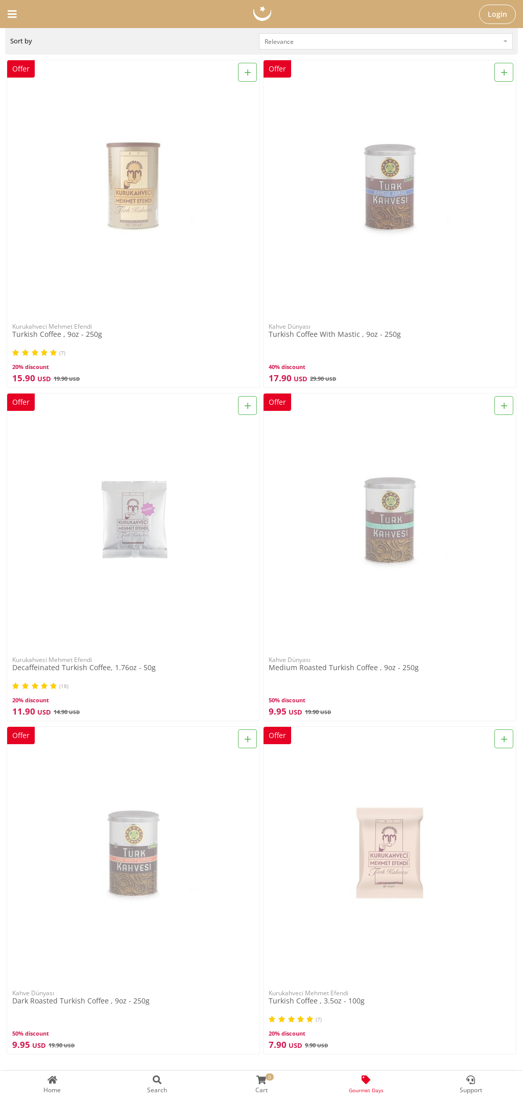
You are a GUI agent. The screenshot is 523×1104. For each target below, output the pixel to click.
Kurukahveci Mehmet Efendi (52, 326)
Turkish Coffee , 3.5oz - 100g (317, 1001)
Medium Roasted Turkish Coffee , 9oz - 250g (344, 668)
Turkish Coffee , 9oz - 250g (57, 334)
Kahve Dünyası (290, 326)
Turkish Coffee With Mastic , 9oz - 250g (335, 334)
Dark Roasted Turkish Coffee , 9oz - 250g (81, 1001)
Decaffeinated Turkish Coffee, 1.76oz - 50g (84, 668)
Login (497, 14)
